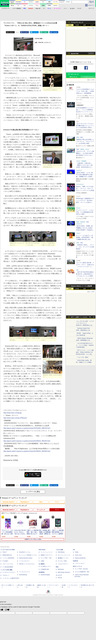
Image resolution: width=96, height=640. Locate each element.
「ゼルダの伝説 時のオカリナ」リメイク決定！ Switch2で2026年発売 (85, 345)
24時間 (77, 25)
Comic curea (78, 555)
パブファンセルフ (79, 563)
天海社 (76, 552)
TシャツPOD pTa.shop (81, 569)
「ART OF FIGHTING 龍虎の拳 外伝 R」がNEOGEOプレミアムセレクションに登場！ (85, 274)
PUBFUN (75, 561)
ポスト (11, 32)
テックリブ (59, 575)
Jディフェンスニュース (64, 555)
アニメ (57, 502)
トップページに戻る (33, 491)
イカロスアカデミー (63, 564)
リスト (17, 32)
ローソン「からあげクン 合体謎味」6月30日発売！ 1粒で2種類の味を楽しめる (84, 237)
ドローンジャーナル (7, 564)
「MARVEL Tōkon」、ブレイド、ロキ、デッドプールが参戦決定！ (85, 247)
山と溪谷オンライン (46, 566)
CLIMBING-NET (45, 569)
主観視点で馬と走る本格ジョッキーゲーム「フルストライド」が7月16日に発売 (85, 141)
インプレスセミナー (24, 561)
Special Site (75, 53)
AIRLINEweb (61, 552)
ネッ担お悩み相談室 (7, 567)
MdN (57, 567)
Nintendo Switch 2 (8, 502)
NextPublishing (23, 574)
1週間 (84, 25)
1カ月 (91, 25)
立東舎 (42, 561)
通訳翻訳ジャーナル (63, 558)
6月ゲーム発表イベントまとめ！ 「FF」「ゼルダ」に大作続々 (82, 317)
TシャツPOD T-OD (46, 558)
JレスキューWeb (62, 561)
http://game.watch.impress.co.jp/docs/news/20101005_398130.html (26, 428)
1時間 (69, 25)
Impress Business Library (25, 558)
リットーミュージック (46, 552)
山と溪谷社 (42, 564)
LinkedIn (55, 32)
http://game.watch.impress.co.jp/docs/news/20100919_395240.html (26, 441)
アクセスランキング (77, 22)
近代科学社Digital (45, 574)
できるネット (6, 575)
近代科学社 (42, 572)
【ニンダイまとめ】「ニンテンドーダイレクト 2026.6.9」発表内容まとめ (85, 323)
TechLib (60, 577)
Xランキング (75, 74)
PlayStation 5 (24, 502)
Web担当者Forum (7, 555)
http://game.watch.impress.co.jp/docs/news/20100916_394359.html (26, 451)
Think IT (4, 552)
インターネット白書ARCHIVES (10, 578)
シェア (25, 32)
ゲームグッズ (41, 509)
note (45, 32)
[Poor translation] (7, 609)
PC (44, 8)
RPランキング (73, 77)
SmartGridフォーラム (24, 552)
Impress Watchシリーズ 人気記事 (81, 286)
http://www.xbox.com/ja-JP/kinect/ (15, 418)
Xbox (41, 502)
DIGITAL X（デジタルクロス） (27, 564)
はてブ (35, 32)
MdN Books (61, 569)
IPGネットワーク (77, 566)
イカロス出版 (59, 549)
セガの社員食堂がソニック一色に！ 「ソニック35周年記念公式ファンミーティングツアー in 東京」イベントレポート (85, 111)
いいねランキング (88, 77)
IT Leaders (5, 561)
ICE (74, 549)
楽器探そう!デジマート (47, 555)
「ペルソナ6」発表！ (82, 357)
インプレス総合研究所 (8, 558)
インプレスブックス (24, 571)
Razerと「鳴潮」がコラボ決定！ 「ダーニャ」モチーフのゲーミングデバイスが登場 (85, 188)
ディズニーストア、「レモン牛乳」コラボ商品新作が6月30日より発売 (85, 212)
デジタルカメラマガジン (8, 572)
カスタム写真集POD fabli (82, 571)
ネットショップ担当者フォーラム (28, 555)
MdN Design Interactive (64, 572)
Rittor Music (42, 549)
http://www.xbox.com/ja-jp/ (12, 413)
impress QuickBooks (80, 558)
